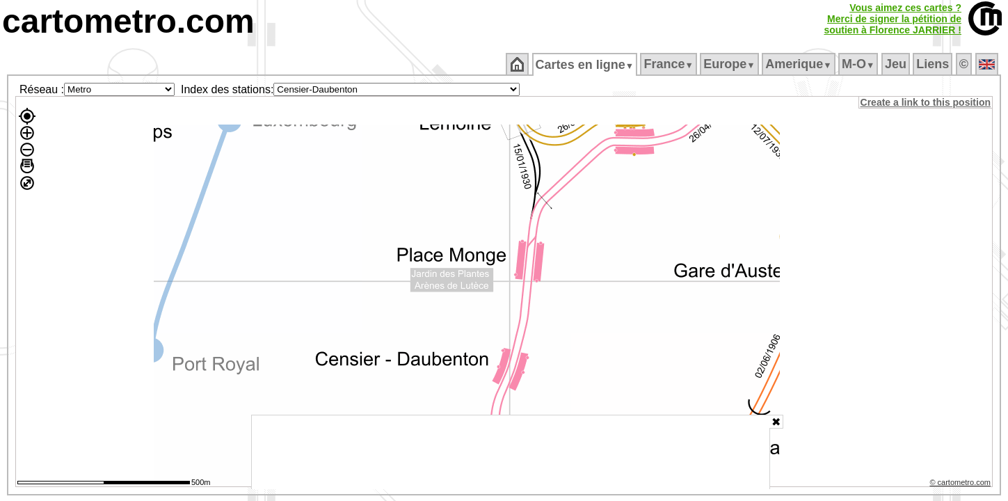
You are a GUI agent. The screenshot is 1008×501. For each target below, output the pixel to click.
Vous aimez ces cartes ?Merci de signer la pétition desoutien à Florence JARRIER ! (892, 18)
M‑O (859, 64)
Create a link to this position (926, 102)
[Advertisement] (510, 452)
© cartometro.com (961, 484)
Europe (730, 64)
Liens (934, 64)
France (669, 64)
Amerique (800, 64)
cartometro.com (128, 21)
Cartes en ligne (585, 65)
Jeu (896, 64)
